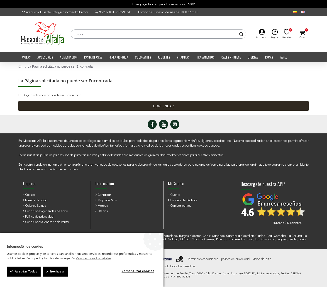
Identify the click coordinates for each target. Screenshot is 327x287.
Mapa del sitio (261, 259)
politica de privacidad (235, 259)
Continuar (163, 105)
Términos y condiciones (203, 259)
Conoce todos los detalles (93, 258)
